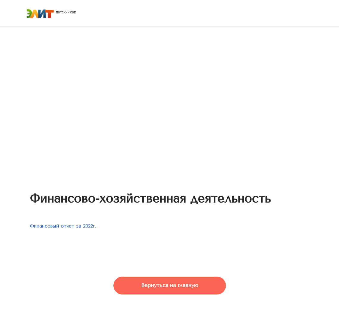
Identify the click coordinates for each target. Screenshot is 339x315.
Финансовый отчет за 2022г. (63, 226)
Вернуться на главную (169, 285)
